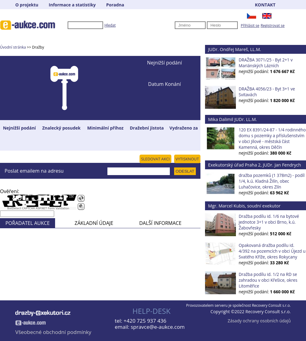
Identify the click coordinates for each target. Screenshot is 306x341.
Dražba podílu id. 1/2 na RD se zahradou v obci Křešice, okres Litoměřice (268, 280)
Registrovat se (273, 25)
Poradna (115, 5)
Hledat (110, 25)
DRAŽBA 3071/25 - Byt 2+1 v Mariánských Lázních (266, 62)
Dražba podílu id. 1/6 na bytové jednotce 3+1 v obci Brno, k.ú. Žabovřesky (269, 222)
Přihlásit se (250, 25)
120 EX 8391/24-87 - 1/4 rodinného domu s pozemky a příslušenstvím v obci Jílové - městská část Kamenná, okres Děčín (272, 138)
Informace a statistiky (72, 5)
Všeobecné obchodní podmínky (53, 332)
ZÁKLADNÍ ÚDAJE (94, 223)
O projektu (26, 5)
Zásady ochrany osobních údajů (259, 321)
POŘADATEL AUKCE (28, 223)
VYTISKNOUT (187, 159)
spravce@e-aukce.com (158, 326)
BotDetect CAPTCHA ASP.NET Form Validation (38, 208)
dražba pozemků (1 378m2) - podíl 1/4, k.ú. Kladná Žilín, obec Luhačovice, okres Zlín (271, 181)
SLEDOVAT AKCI (155, 159)
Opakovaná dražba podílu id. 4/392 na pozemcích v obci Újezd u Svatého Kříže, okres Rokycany (272, 251)
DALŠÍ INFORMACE (160, 223)
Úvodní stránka (13, 47)
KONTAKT (265, 5)
